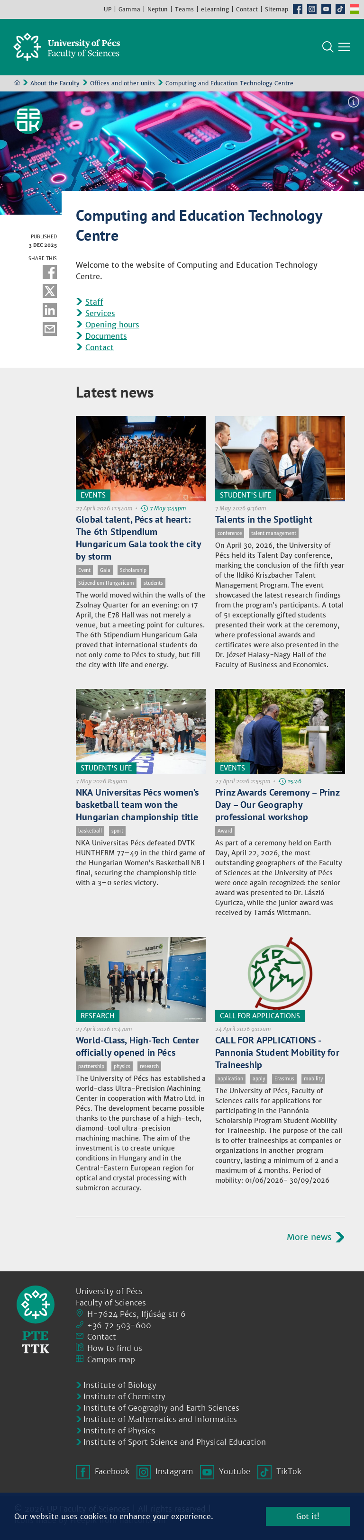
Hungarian (354, 9)
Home (17, 83)
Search (328, 47)
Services (100, 313)
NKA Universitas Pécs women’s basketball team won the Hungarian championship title (137, 804)
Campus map (111, 1359)
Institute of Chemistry (124, 1396)
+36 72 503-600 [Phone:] (119, 1325)
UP (107, 9)
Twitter (50, 291)
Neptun (157, 9)
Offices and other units (122, 83)
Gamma (129, 9)
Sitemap (276, 9)
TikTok (340, 9)
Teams (184, 9)
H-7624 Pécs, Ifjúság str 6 (136, 1314)
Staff (94, 302)
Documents (106, 336)
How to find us (114, 1348)
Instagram (312, 9)
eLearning (215, 9)
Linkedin (50, 310)
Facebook (297, 9)
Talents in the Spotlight (263, 519)
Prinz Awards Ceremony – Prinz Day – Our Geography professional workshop (277, 804)
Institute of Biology (119, 1385)
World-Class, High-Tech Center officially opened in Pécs (137, 1046)
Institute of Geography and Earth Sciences (161, 1408)
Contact (247, 9)
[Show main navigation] (344, 47)
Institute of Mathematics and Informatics (160, 1419)
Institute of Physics (119, 1430)
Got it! (307, 1516)
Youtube (326, 9)
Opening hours (112, 325)
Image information (353, 102)
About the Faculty (55, 83)
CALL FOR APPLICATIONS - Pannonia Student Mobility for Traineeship (277, 1052)
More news (309, 1237)
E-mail (50, 329)
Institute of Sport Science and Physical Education (174, 1442)
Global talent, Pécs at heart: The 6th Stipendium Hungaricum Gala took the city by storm (138, 537)
